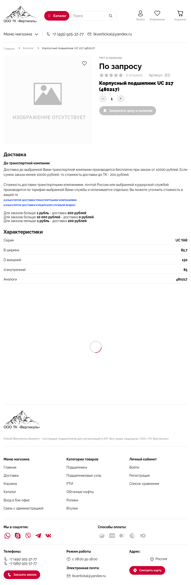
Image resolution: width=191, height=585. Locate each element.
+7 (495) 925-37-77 (65, 34)
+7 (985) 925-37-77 (20, 563)
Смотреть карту (147, 570)
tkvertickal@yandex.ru (109, 34)
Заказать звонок (22, 575)
